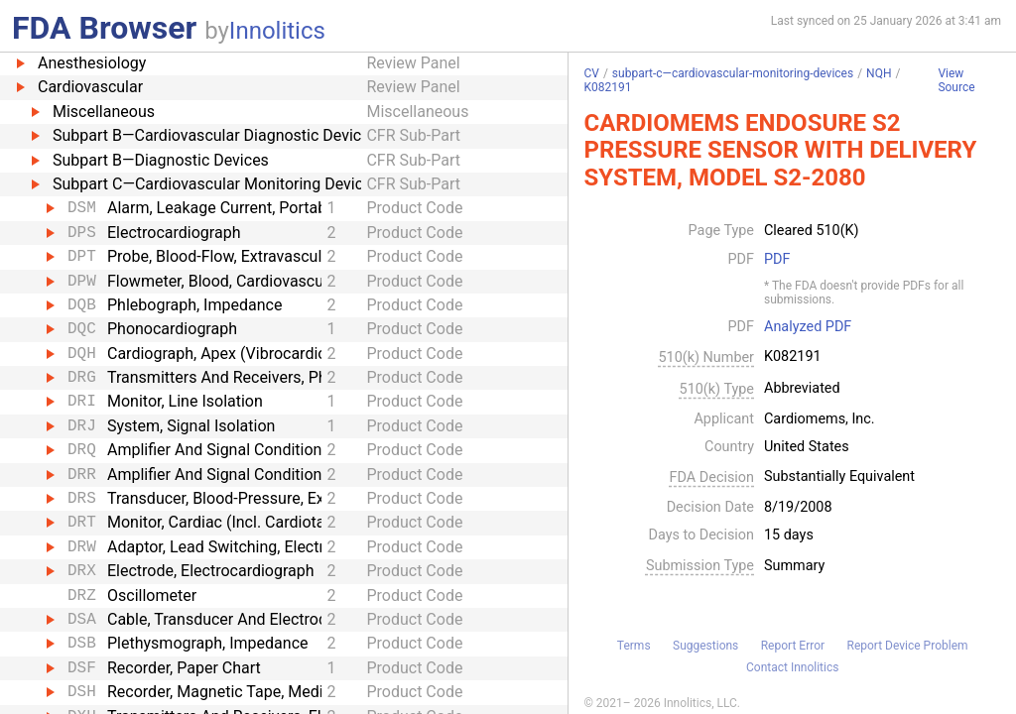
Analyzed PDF (807, 327)
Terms (634, 646)
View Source (956, 80)
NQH (878, 73)
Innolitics (277, 31)
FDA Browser (104, 28)
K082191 (607, 87)
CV (590, 73)
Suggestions (705, 646)
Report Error (793, 646)
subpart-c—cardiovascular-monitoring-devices (732, 73)
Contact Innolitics (792, 667)
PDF (777, 260)
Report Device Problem (907, 646)
